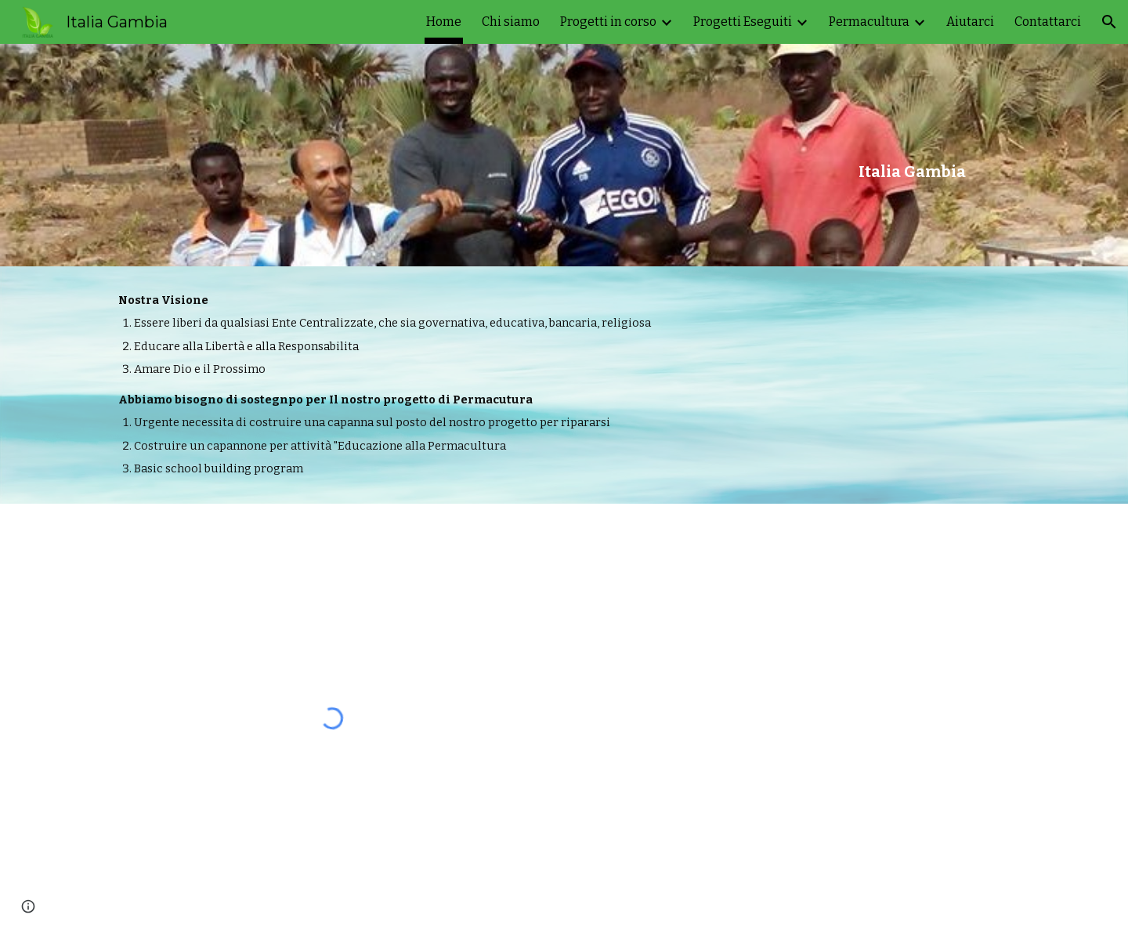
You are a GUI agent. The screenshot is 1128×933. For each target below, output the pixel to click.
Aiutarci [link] (970, 21)
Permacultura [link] (869, 21)
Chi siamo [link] (511, 21)
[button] (1109, 22)
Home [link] (443, 21)
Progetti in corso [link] (608, 21)
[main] (912, 155)
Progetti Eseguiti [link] (742, 21)
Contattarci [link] (1047, 21)
